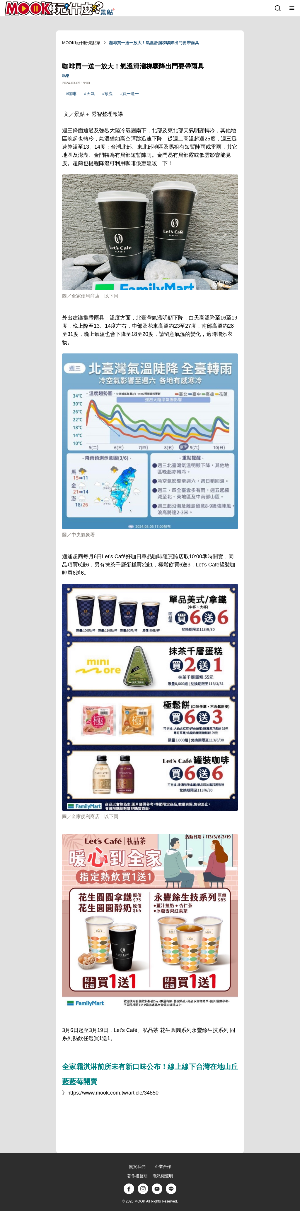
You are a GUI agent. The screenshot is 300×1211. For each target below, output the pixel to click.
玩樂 (65, 76)
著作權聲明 (137, 1176)
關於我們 (137, 1166)
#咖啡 (71, 93)
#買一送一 (129, 93)
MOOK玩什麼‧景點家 (81, 42)
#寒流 (107, 93)
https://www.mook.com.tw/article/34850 (112, 1093)
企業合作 (163, 1166)
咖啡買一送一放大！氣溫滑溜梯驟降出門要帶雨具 (154, 42)
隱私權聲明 (163, 1176)
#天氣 (89, 93)
